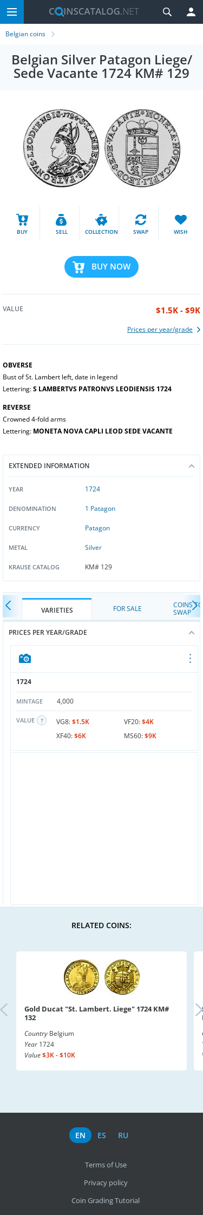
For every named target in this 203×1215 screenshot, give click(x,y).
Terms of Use (106, 1165)
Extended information (101, 465)
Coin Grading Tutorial (105, 1200)
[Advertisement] (104, 828)
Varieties (57, 610)
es (101, 1135)
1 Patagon (100, 508)
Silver (93, 547)
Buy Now (110, 266)
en (80, 1135)
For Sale (127, 608)
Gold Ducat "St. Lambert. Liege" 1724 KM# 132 (96, 1013)
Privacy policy (106, 1182)
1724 (92, 489)
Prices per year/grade (101, 632)
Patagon (97, 528)
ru (123, 1135)
